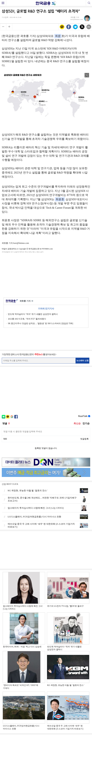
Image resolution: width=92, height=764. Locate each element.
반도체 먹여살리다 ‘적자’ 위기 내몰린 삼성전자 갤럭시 (33, 314)
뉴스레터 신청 (82, 360)
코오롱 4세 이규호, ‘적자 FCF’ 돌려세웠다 (27, 319)
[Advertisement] (46, 274)
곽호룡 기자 (26, 301)
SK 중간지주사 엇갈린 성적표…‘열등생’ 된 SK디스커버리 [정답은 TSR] (40, 323)
